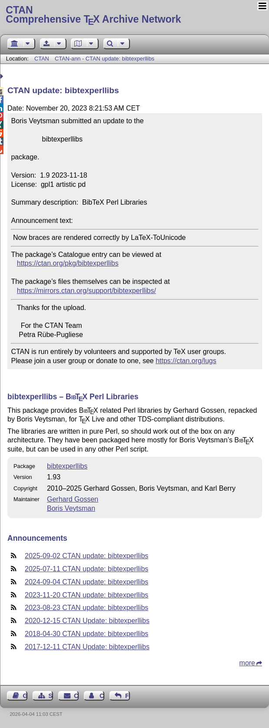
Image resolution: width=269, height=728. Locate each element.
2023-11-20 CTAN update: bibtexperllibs (86, 595)
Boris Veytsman (71, 508)
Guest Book (25, 695)
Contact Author (102, 695)
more (247, 663)
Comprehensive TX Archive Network (134, 15)
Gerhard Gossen (72, 499)
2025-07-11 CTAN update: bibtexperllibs (86, 569)
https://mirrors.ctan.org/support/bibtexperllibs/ (86, 290)
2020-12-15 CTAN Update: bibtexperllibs (87, 620)
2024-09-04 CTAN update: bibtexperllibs (86, 582)
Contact (76, 695)
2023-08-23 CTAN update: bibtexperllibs (86, 607)
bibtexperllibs (67, 466)
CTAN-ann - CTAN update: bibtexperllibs (104, 58)
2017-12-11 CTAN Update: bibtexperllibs (87, 646)
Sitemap (50, 695)
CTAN (41, 58)
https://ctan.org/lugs (186, 360)
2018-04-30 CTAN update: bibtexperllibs (86, 633)
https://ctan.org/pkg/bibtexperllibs (68, 263)
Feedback (127, 695)
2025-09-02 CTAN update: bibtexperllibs (86, 555)
